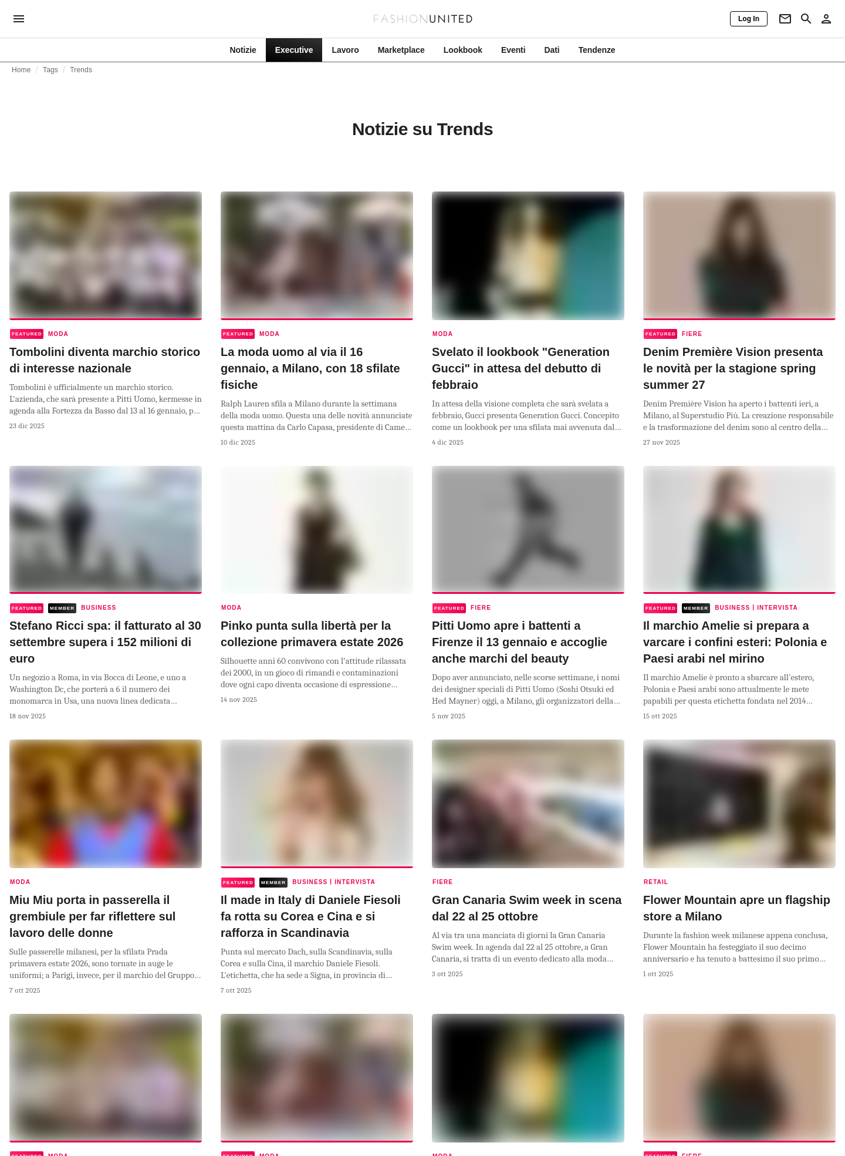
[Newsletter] (785, 19)
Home (21, 70)
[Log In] (749, 18)
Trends (81, 70)
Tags (50, 70)
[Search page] (806, 19)
